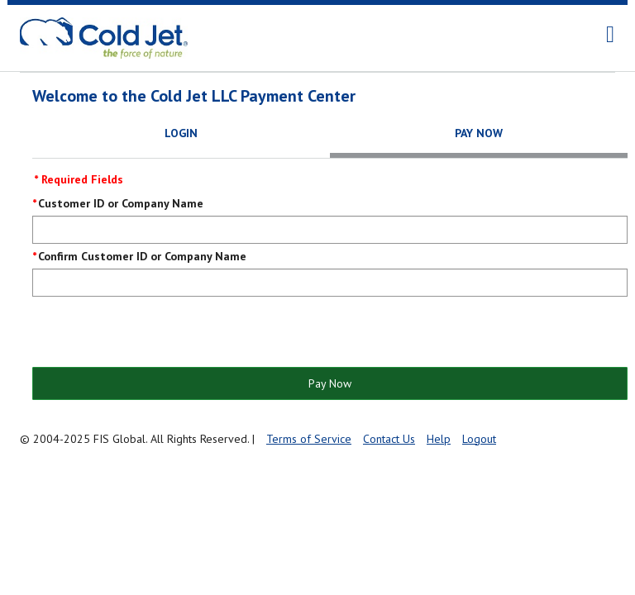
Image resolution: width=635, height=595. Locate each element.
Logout (479, 438)
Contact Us (389, 438)
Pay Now (329, 383)
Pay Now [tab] (479, 133)
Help (439, 438)
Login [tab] (181, 133)
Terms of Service (308, 438)
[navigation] (610, 34)
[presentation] (158, 333)
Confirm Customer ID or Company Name (142, 256)
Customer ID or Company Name (120, 203)
